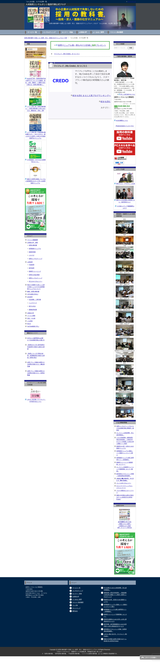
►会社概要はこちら (122, 120)
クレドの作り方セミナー (123, 483)
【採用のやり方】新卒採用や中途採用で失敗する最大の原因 (36, 347)
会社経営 (30, 297)
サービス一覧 (32, 32)
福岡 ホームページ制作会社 (124, 527)
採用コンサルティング (35, 258)
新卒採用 (31, 268)
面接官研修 (32, 252)
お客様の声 (83, 32)
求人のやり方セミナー (35, 281)
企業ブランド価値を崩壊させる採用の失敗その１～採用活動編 (36, 373)
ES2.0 (29, 323)
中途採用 (31, 264)
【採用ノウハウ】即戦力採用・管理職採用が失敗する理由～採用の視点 (36, 355)
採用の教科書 (33, 245)
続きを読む (106, 101)
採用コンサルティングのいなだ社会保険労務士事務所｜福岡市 (125, 428)
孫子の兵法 (32, 306)
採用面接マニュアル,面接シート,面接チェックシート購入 (124, 453)
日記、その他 (31, 318)
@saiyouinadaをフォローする (124, 126)
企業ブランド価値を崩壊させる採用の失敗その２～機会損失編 (36, 364)
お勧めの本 (30, 313)
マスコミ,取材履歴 (116, 32)
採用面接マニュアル (35, 248)
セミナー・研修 (67, 32)
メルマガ (31, 255)
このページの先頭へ (151, 657)
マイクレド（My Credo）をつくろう (67, 54)
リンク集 (75, 605)
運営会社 (75, 611)
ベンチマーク (33, 303)
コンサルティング (49, 32)
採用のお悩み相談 (34, 275)
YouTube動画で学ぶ (33, 326)
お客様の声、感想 (32, 242)
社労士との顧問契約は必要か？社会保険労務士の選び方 (36, 339)
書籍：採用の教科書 (33, 291)
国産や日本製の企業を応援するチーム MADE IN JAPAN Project (125, 497)
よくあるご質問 (98, 32)
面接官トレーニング (35, 271)
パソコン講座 (31, 315)
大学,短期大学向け (32, 294)
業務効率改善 (33, 309)
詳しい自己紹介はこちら (127, 94)
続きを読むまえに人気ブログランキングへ (92, 95)
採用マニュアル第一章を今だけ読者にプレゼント (82, 45)
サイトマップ (76, 608)
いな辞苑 (30, 321)
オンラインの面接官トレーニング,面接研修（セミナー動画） (125, 469)
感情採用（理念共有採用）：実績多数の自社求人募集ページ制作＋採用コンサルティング (115, 595)
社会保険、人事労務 (35, 299)
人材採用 (30, 262)
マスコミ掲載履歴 (32, 240)
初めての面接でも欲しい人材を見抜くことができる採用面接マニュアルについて (36, 287)
